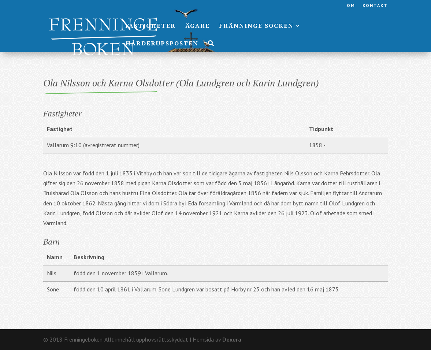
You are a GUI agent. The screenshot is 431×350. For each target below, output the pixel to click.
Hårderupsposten (162, 44)
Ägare (197, 26)
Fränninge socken (256, 26)
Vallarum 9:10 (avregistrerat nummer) (93, 145)
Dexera (231, 339)
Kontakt (375, 5)
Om (351, 5)
